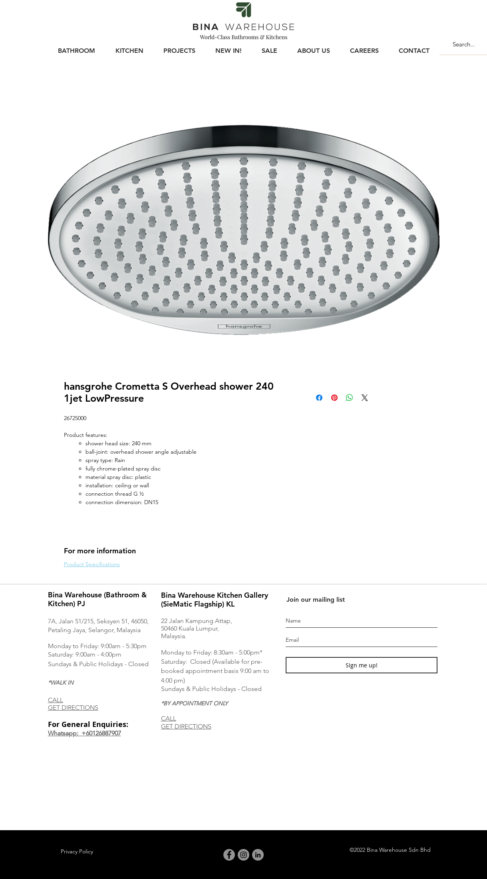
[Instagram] (243, 855)
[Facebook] (229, 855)
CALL (55, 700)
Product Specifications (92, 564)
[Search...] (469, 44)
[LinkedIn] (258, 855)
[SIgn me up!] (361, 665)
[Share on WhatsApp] (349, 397)
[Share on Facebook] (319, 397)
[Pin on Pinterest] (334, 397)
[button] (76, 47)
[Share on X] (365, 397)
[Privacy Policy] (77, 851)
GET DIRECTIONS (73, 707)
